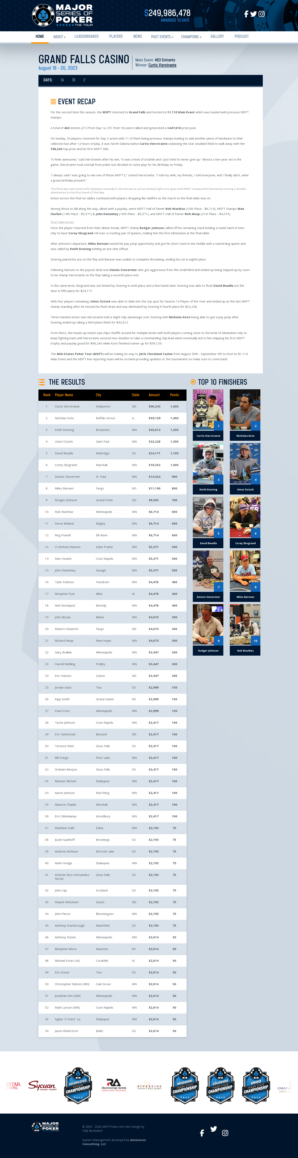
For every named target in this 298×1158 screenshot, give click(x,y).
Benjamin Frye (65, 594)
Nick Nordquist (65, 605)
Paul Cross (62, 711)
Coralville (102, 961)
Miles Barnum (64, 488)
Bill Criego (62, 758)
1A (62, 80)
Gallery (217, 36)
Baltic (99, 1031)
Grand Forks (104, 500)
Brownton (103, 430)
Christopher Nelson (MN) (72, 984)
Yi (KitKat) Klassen (68, 547)
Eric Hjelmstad (65, 734)
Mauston (102, 949)
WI (134, 949)
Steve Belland (64, 523)
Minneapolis (104, 512)
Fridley (100, 664)
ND (134, 406)
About (58, 37)
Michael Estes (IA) (67, 961)
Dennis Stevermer (67, 477)
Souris (100, 902)
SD (134, 453)
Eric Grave (62, 972)
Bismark (101, 734)
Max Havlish (63, 558)
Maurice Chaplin (65, 804)
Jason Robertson (66, 1031)
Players (116, 36)
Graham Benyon (66, 769)
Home (40, 36)
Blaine (100, 617)
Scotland (102, 890)
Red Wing (102, 793)
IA (133, 594)
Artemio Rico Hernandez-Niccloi (72, 877)
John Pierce (62, 914)
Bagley (100, 523)
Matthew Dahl (64, 828)
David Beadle (64, 453)
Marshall (101, 465)
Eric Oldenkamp (65, 816)
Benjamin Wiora (65, 949)
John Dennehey (65, 570)
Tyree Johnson (65, 722)
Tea (98, 687)
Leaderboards (87, 36)
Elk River (102, 535)
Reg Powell (63, 535)
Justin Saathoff (65, 840)
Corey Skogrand (66, 465)
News (137, 36)
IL (133, 418)
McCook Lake (105, 851)
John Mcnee (63, 617)
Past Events (161, 37)
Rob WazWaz (64, 512)
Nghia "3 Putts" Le (68, 1019)
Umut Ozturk (64, 441)
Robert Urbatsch (66, 629)
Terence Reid (64, 746)
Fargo (100, 488)
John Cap (61, 890)
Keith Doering (64, 430)
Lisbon (100, 676)
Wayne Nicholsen (66, 902)
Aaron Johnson (65, 793)
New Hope (103, 640)
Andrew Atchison (66, 851)
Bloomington (104, 914)
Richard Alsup (64, 640)
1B (73, 80)
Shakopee (102, 781)
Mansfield (102, 925)
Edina (99, 828)
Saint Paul (102, 441)
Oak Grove (103, 984)
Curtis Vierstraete (162, 65)
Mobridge (102, 453)
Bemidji (101, 605)
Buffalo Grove (105, 418)
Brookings (103, 840)
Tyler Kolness (64, 582)
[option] (149, 1086)
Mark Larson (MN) (67, 1007)
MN (134, 430)
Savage (101, 570)
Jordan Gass (63, 687)
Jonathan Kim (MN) (68, 996)
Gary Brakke (63, 652)
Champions (190, 37)
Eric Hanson (63, 676)
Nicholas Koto (64, 418)
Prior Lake (103, 758)
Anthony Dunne (65, 937)
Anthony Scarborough (70, 925)
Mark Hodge (63, 863)
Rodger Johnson (66, 500)
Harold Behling (65, 664)
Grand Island (104, 699)
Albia (99, 594)
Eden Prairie (104, 547)
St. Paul (101, 477)
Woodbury (103, 816)
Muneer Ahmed (65, 781)
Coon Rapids (104, 558)
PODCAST (242, 36)
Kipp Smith (62, 699)
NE (134, 699)
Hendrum (102, 582)
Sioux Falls (103, 746)
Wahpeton (103, 406)
